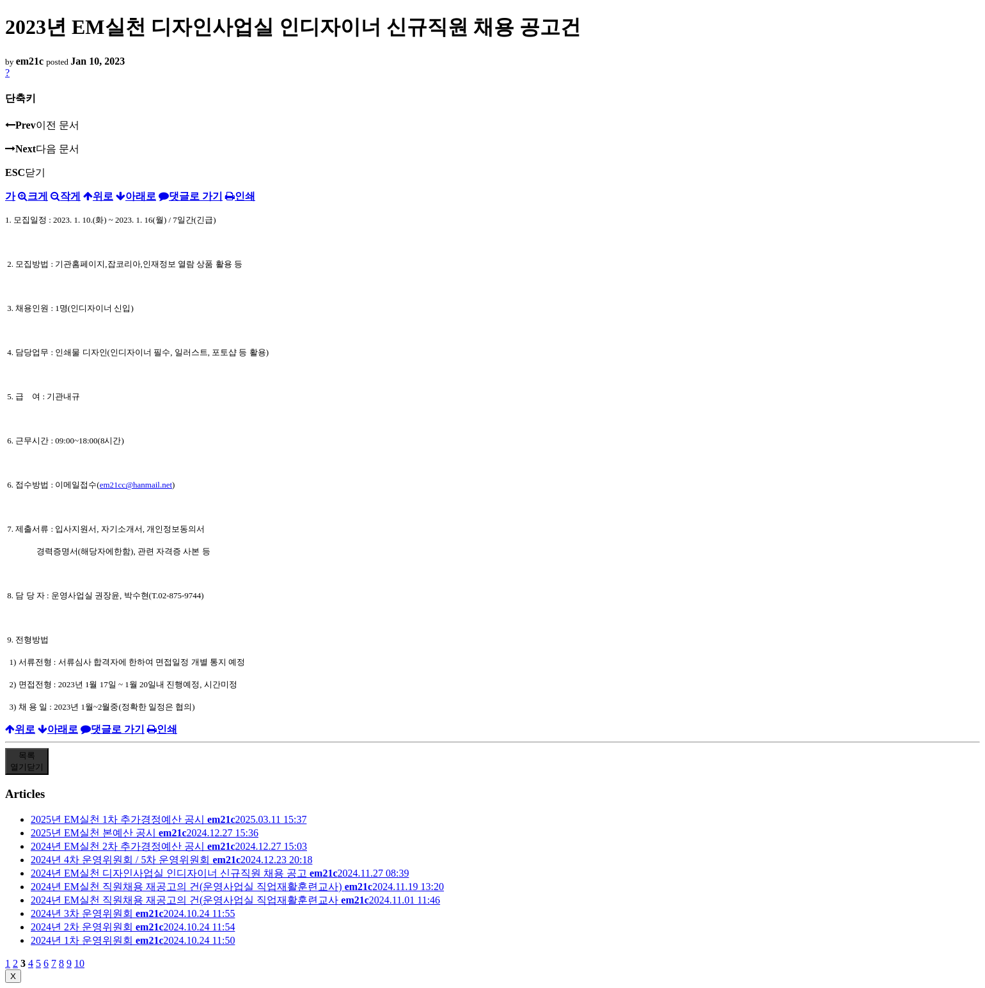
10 (79, 963)
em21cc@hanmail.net (136, 485)
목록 (26, 761)
